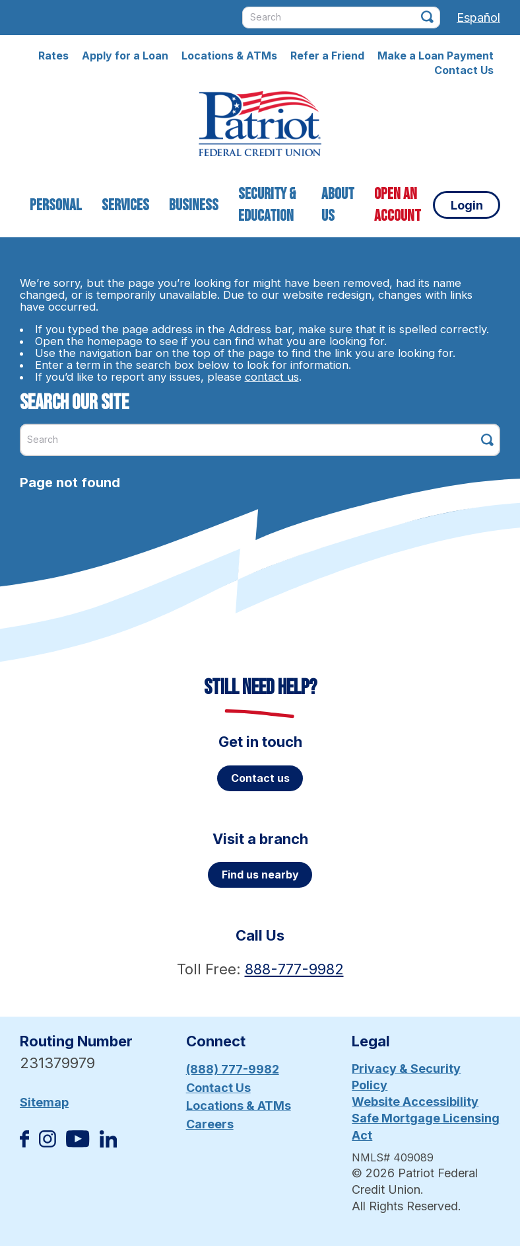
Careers (210, 1124)
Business (193, 205)
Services (125, 205)
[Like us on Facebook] (24, 1143)
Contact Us (464, 70)
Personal (56, 205)
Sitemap (44, 1102)
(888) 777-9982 (232, 1069)
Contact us (260, 778)
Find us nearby (260, 874)
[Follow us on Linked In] (108, 1143)
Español (478, 17)
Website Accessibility (415, 1102)
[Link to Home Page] (260, 125)
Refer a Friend (327, 55)
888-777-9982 (294, 969)
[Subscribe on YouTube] (77, 1143)
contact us (272, 376)
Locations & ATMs (229, 55)
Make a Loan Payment (435, 55)
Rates (53, 55)
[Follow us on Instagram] (47, 1143)
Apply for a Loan (125, 55)
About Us (337, 205)
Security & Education (267, 205)
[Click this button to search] (427, 17)
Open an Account (397, 205)
